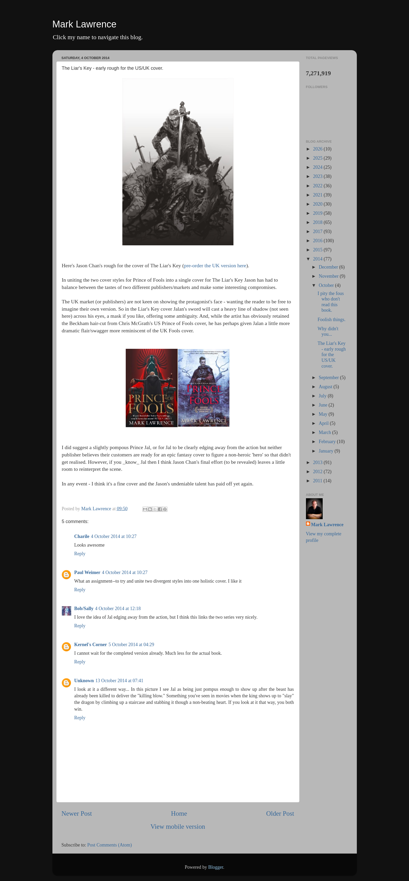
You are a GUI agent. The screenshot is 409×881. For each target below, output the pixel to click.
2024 (318, 167)
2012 (318, 471)
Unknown (84, 680)
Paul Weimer (87, 572)
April (324, 423)
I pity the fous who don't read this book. (330, 302)
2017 (318, 231)
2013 (318, 462)
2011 (318, 480)
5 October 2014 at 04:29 (131, 644)
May (324, 414)
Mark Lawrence (84, 24)
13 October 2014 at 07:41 (119, 680)
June (324, 405)
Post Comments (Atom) (109, 845)
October (327, 285)
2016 (318, 240)
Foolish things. (331, 319)
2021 (318, 195)
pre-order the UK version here (215, 265)
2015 (318, 249)
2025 (318, 158)
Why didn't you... (327, 331)
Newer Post (77, 813)
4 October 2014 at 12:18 (118, 608)
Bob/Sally (84, 608)
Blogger (215, 867)
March (325, 432)
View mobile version (178, 826)
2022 (318, 185)
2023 (318, 176)
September (329, 377)
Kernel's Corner (90, 644)
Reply (80, 553)
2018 (318, 222)
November (329, 276)
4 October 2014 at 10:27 (114, 536)
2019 (318, 213)
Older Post (280, 813)
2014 (318, 259)
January (326, 451)
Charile (81, 536)
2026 (318, 149)
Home (179, 813)
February (328, 441)
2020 (318, 204)
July (323, 395)
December (329, 267)
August (326, 386)
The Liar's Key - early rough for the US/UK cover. (331, 354)
